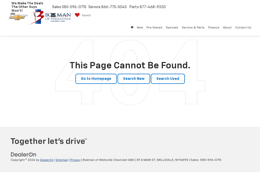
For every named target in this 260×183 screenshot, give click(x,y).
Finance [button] (213, 27)
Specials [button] (172, 27)
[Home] (132, 28)
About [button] (227, 27)
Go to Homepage (96, 79)
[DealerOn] (24, 154)
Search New (133, 79)
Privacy (75, 160)
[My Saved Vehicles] (82, 15)
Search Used (167, 79)
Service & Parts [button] (193, 27)
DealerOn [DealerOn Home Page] (46, 160)
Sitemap (62, 160)
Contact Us (243, 27)
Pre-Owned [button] (154, 27)
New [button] (140, 27)
